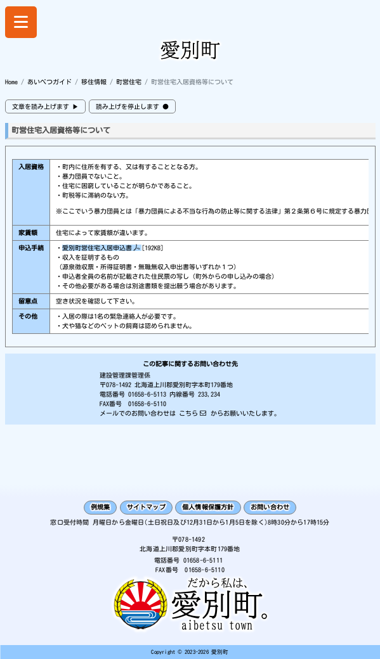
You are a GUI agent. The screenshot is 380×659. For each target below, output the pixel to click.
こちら (188, 413)
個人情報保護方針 (208, 507)
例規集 (100, 507)
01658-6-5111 (203, 560)
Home (11, 82)
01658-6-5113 (147, 394)
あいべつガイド (49, 82)
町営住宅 (128, 82)
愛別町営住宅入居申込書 (97, 248)
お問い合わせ (270, 507)
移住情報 (94, 82)
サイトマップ (146, 507)
